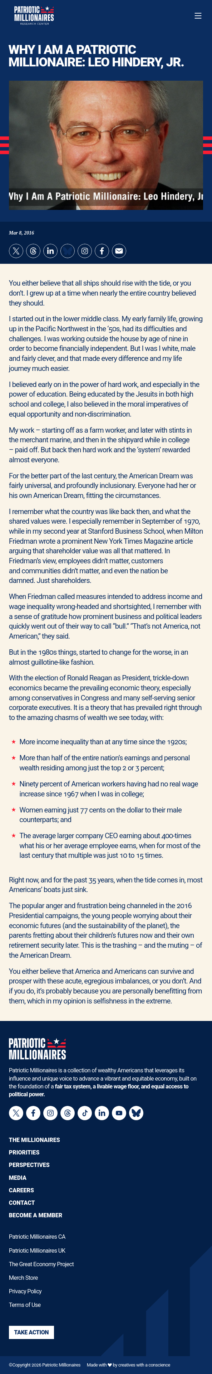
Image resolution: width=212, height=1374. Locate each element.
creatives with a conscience (144, 1365)
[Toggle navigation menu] (198, 15)
